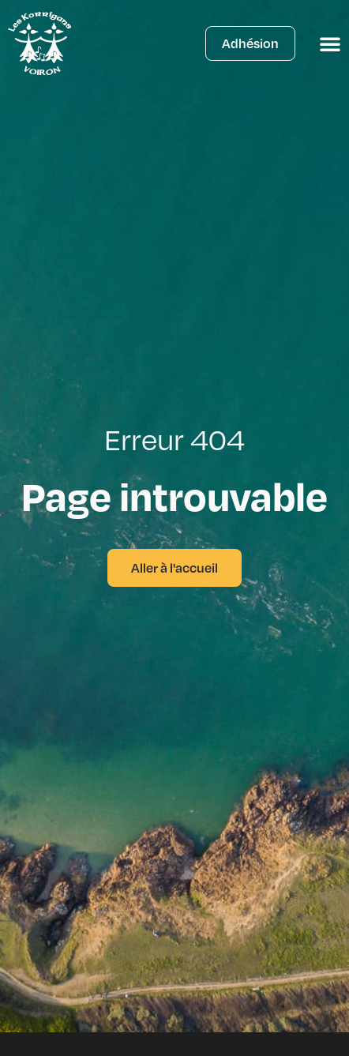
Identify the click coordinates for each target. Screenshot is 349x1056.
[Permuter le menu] (330, 43)
